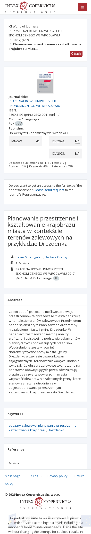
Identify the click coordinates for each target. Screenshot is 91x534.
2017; (21, 40)
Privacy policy (57, 476)
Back (76, 53)
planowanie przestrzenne (57, 425)
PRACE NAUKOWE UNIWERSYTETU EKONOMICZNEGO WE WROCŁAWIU (35, 33)
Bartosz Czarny (56, 257)
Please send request (48, 190)
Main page (12, 476)
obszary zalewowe (23, 425)
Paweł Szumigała (28, 257)
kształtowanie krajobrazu (27, 430)
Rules (34, 476)
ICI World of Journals (23, 26)
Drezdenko (56, 430)
